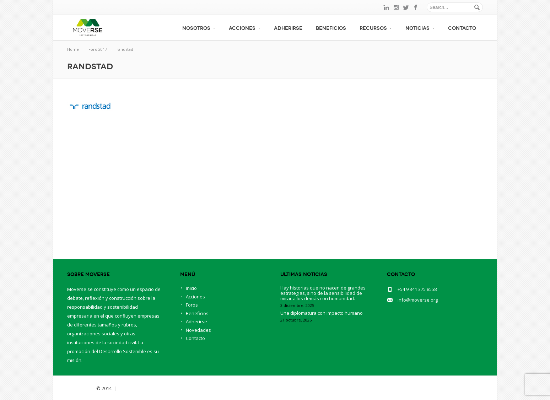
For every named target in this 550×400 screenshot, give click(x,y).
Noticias (420, 28)
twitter (406, 7)
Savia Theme (81, 388)
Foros (192, 305)
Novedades (198, 330)
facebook (416, 7)
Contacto (462, 28)
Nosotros (198, 28)
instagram (396, 7)
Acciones (244, 28)
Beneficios (331, 28)
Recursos (376, 28)
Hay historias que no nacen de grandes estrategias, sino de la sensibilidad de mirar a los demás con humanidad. (323, 293)
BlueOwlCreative (138, 388)
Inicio (191, 288)
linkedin (386, 7)
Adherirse (288, 28)
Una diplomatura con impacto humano (321, 313)
